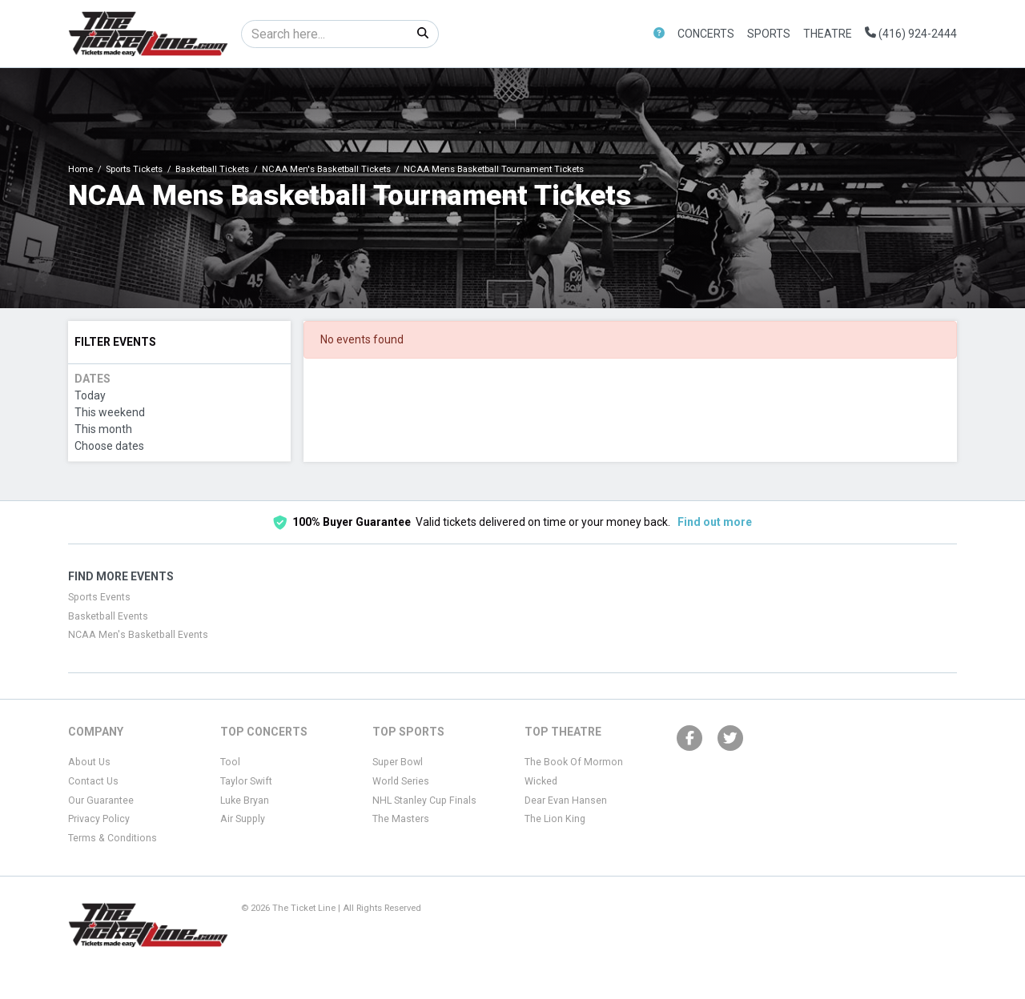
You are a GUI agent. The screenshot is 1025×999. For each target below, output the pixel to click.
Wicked (541, 781)
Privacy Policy (99, 818)
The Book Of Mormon (574, 762)
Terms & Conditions (112, 838)
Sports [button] (768, 33)
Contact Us (93, 781)
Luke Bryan (244, 800)
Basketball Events (108, 616)
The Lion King (555, 818)
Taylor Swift (246, 781)
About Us (89, 762)
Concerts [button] (705, 33)
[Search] (324, 34)
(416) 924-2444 (911, 33)
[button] (659, 34)
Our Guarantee (101, 800)
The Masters (400, 818)
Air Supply (242, 818)
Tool (230, 762)
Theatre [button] (827, 33)
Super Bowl (397, 762)
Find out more (714, 522)
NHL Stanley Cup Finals (424, 800)
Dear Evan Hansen (566, 800)
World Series (400, 781)
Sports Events (99, 597)
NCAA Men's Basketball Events (138, 634)
